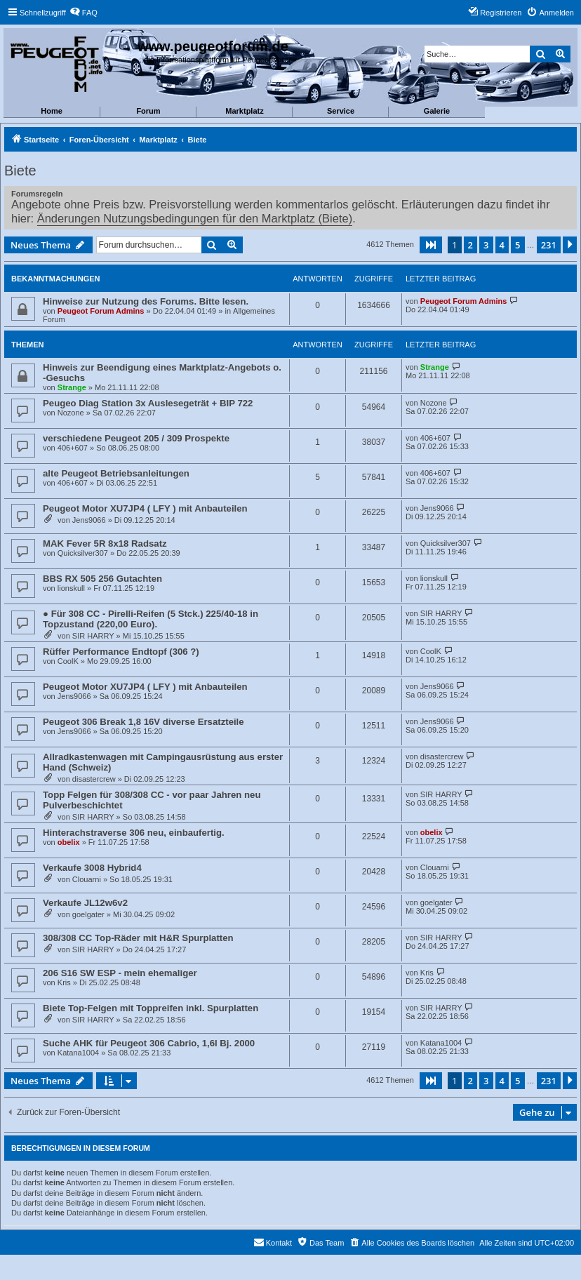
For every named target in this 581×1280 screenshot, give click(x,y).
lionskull (71, 588)
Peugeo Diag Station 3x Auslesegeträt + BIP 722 (148, 403)
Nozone (71, 412)
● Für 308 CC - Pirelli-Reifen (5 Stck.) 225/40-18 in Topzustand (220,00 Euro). (150, 618)
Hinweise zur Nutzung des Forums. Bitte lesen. (145, 301)
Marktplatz (244, 111)
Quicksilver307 (83, 553)
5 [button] (517, 245)
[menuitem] (83, 12)
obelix (69, 842)
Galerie (437, 111)
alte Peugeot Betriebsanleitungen (116, 473)
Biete (20, 170)
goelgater (88, 914)
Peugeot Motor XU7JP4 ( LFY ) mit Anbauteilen (145, 508)
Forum (148, 111)
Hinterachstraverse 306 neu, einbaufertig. (134, 832)
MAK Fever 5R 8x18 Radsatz (105, 543)
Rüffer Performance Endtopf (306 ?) (121, 651)
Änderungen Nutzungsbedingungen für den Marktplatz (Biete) (194, 218)
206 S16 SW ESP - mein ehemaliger (120, 973)
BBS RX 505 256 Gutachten (102, 578)
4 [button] (502, 245)
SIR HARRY (93, 636)
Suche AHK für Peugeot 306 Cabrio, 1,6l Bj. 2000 (149, 1043)
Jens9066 (89, 520)
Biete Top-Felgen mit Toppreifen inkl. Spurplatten (150, 1008)
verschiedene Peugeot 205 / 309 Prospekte (136, 438)
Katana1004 (78, 1052)
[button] (431, 244)
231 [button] (548, 245)
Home (51, 111)
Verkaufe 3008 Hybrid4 (92, 867)
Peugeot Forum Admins (101, 311)
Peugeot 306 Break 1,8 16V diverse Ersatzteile (143, 721)
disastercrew (94, 779)
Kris (64, 982)
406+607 (73, 448)
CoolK (68, 661)
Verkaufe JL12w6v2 (85, 903)
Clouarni (86, 879)
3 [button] (485, 245)
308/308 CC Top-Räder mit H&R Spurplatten (138, 938)
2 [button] (470, 245)
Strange (72, 387)
